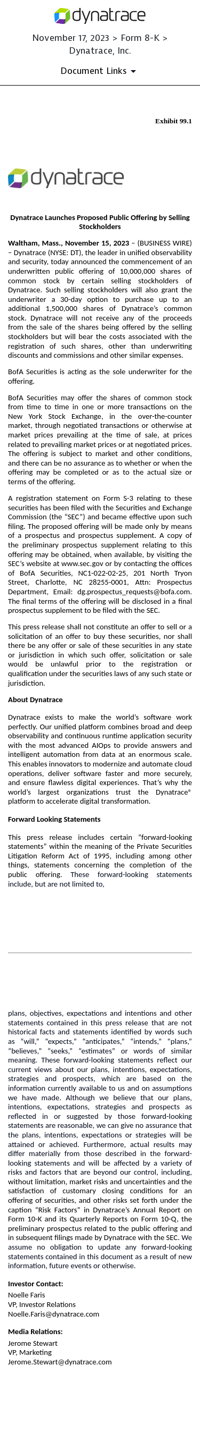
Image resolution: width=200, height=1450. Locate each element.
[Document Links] (100, 71)
